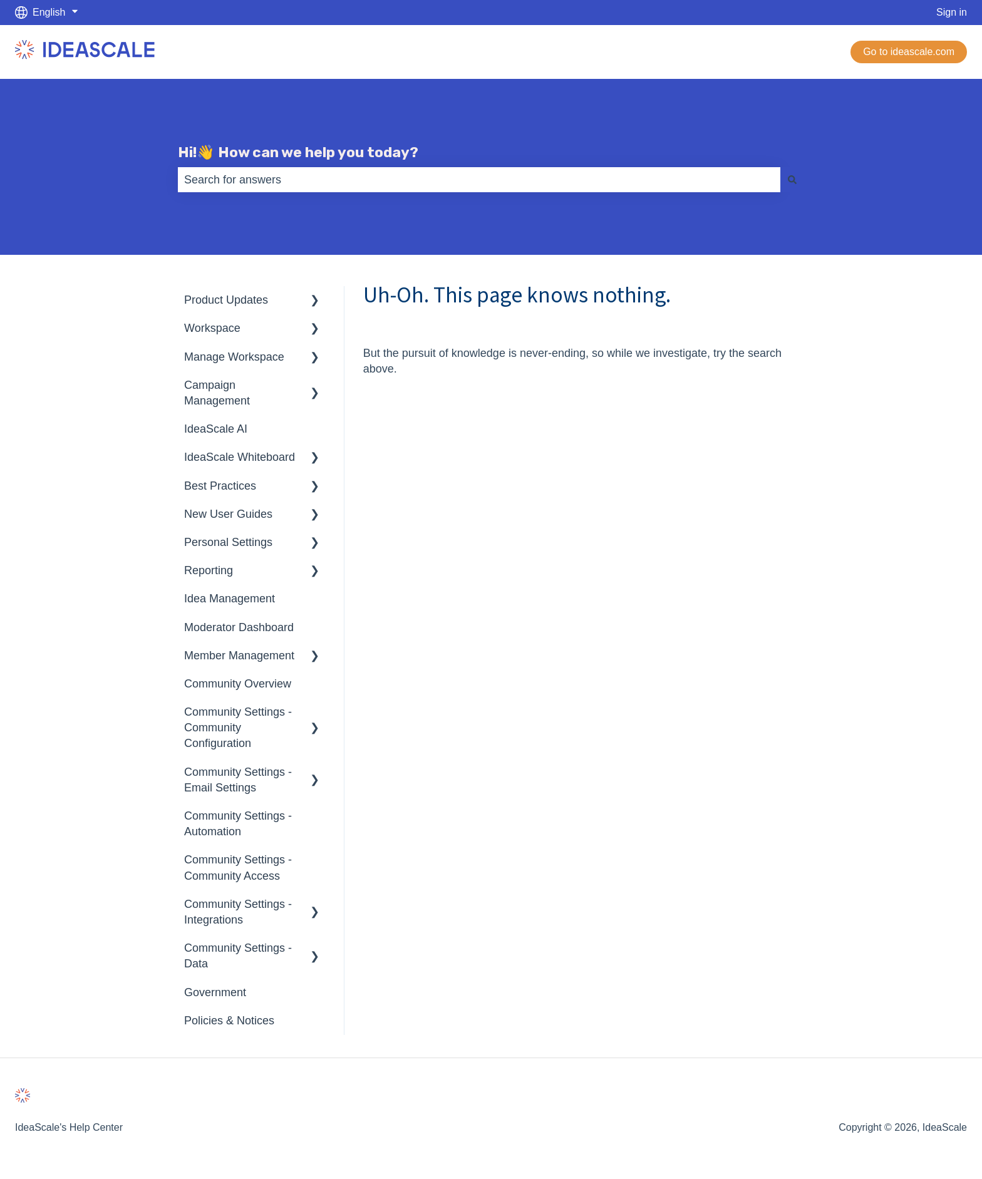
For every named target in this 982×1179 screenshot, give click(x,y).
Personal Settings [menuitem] (228, 542)
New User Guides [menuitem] (228, 514)
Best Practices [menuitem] (220, 486)
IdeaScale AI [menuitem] (215, 429)
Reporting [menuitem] (208, 570)
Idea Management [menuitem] (229, 598)
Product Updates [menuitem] (226, 300)
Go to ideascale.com (908, 51)
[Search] (792, 180)
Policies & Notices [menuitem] (229, 1020)
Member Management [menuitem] (239, 655)
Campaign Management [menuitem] (217, 393)
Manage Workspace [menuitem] (234, 357)
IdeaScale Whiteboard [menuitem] (239, 457)
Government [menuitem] (215, 992)
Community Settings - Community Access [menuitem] (238, 867)
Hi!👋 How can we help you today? (298, 152)
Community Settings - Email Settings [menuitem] (238, 780)
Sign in (951, 12)
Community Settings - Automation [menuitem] (238, 824)
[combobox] (479, 180)
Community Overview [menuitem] (237, 683)
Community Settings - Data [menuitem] (238, 956)
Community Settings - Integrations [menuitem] (238, 912)
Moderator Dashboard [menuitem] (239, 627)
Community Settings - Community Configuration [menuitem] (238, 727)
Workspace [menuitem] (212, 328)
